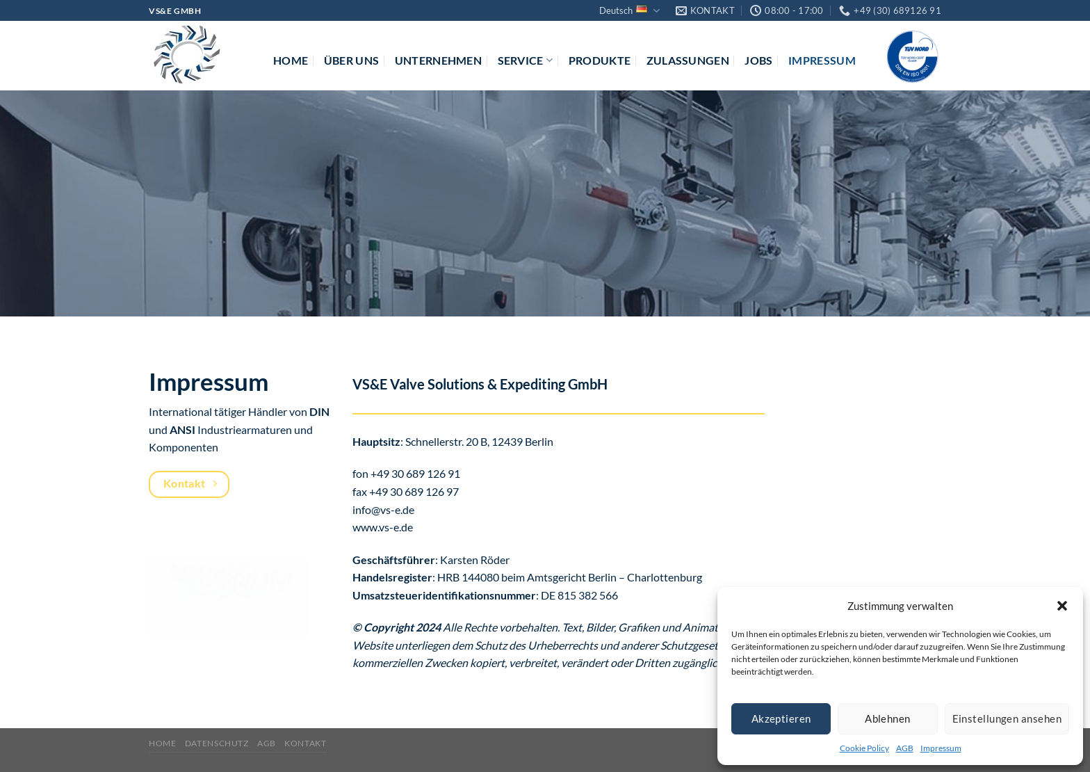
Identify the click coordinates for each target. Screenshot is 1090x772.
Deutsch (629, 10)
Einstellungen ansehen (1006, 718)
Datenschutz (217, 743)
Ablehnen (888, 718)
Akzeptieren (781, 718)
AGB (904, 748)
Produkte (600, 60)
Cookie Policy (864, 748)
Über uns (352, 60)
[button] (1062, 606)
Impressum (940, 748)
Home (290, 60)
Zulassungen (688, 60)
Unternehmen (438, 60)
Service (525, 60)
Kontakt (305, 743)
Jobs (758, 60)
